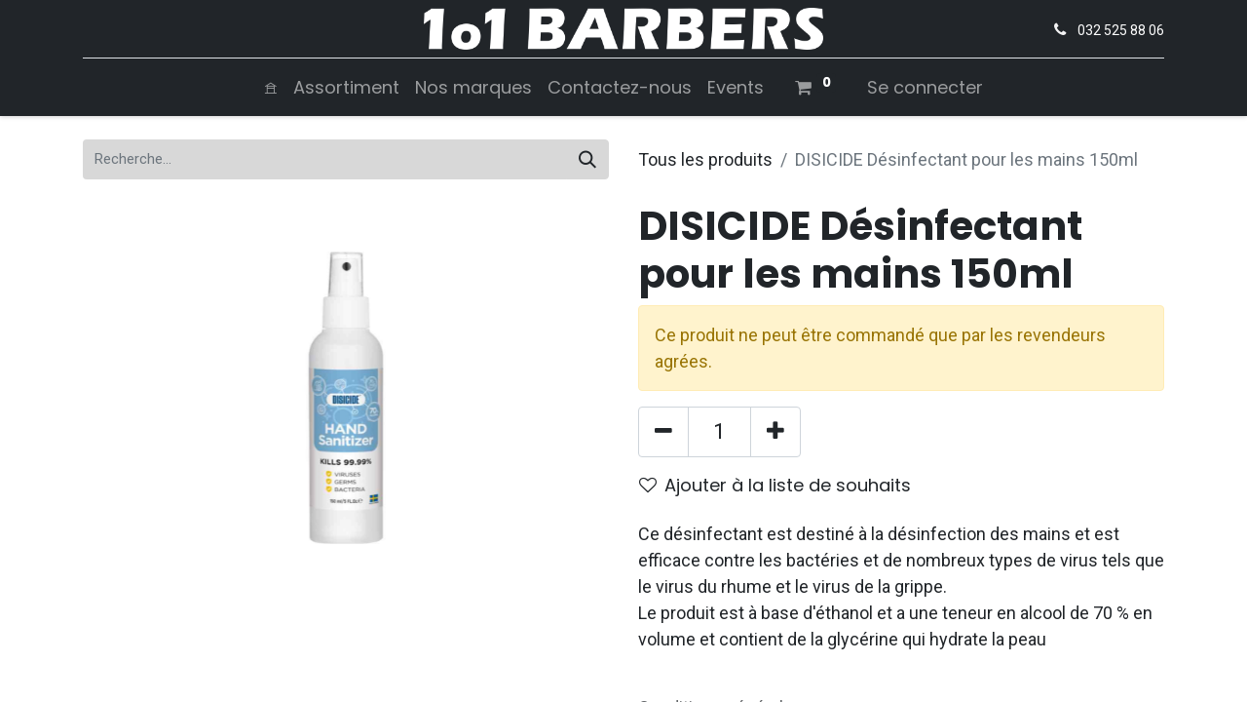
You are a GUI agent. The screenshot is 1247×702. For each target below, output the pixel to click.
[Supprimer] (663, 432)
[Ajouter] (775, 432)
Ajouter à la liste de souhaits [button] (775, 485)
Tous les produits (705, 159)
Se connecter (925, 87)
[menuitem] (270, 87)
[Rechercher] (587, 159)
